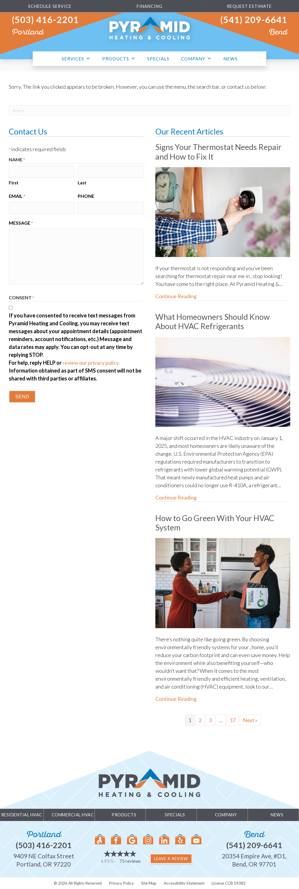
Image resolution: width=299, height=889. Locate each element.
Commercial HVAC (73, 814)
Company (196, 58)
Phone (86, 195)
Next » (250, 720)
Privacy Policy (121, 883)
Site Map (149, 883)
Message (21, 222)
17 (233, 720)
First (13, 182)
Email (17, 196)
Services (76, 58)
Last (82, 182)
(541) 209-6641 (253, 19)
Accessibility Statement (184, 883)
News (230, 58)
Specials (158, 58)
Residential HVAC (21, 814)
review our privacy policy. (91, 361)
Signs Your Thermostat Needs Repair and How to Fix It (218, 151)
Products (118, 58)
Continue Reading (176, 295)
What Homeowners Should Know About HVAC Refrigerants (212, 321)
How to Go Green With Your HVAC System (214, 522)
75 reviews (130, 861)
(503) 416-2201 (45, 19)
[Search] (149, 110)
